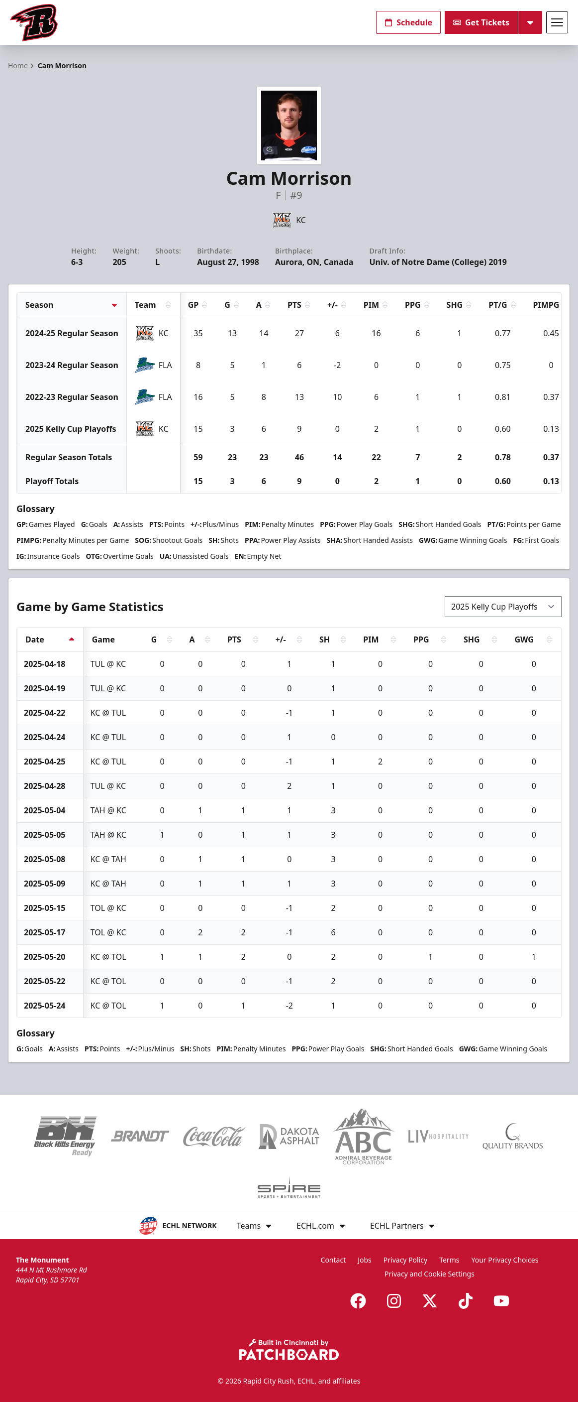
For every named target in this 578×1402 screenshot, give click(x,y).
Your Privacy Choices (504, 1260)
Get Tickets (481, 22)
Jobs (365, 1260)
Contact (333, 1260)
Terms (449, 1260)
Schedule (408, 22)
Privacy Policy (405, 1260)
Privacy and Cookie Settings (430, 1273)
